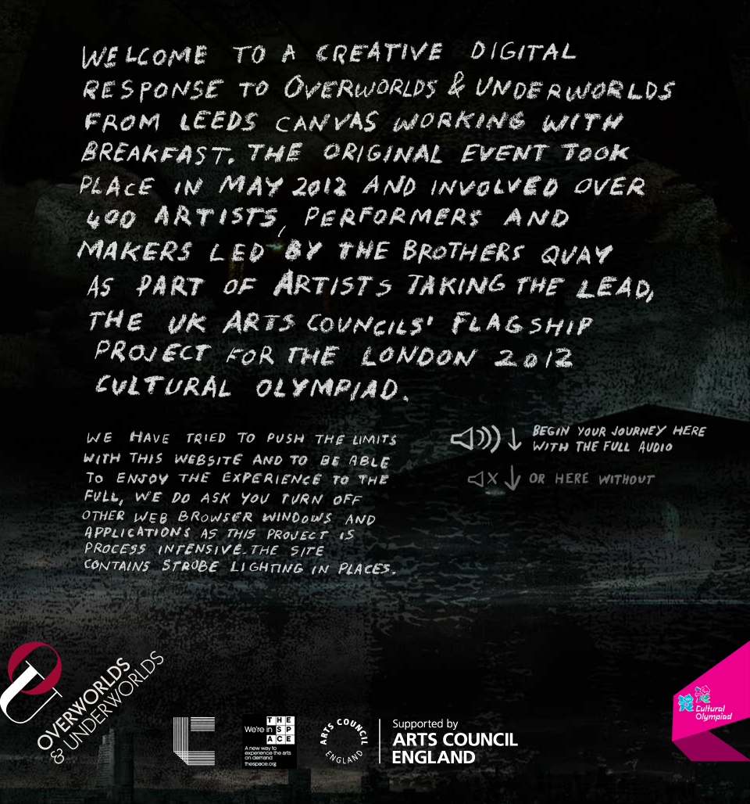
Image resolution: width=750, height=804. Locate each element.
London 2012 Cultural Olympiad (711, 701)
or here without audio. (561, 479)
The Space (269, 741)
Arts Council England (419, 741)
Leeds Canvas (194, 741)
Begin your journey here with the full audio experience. (588, 440)
